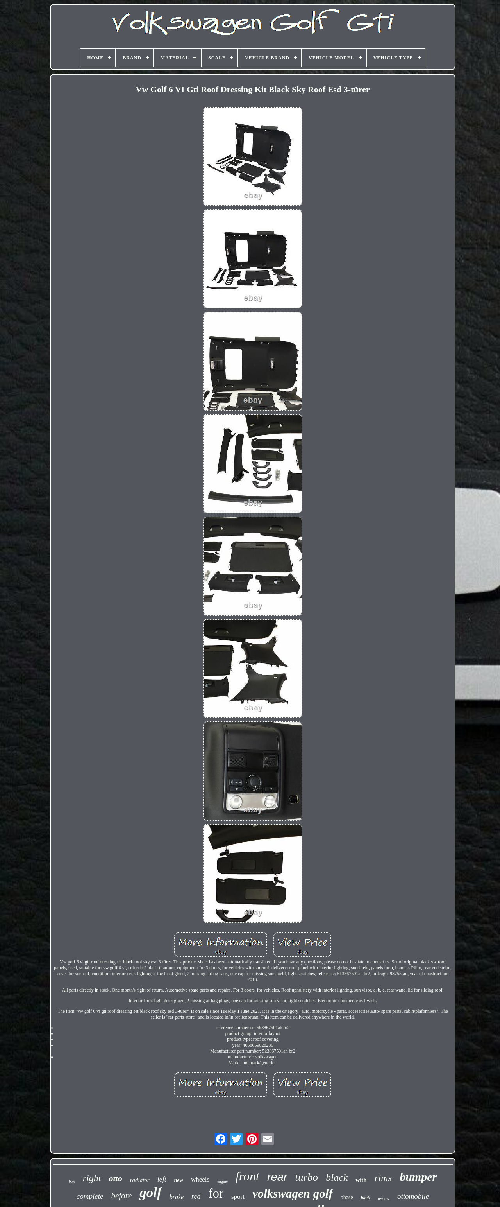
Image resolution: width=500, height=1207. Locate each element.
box (72, 1181)
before (121, 1195)
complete (90, 1196)
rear (277, 1177)
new (178, 1180)
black (337, 1177)
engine (222, 1181)
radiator (140, 1180)
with (360, 1180)
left (161, 1179)
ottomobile (413, 1196)
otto (115, 1178)
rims (383, 1178)
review (383, 1198)
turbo (306, 1177)
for (215, 1193)
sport (238, 1196)
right (92, 1178)
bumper (418, 1176)
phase (347, 1197)
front (247, 1176)
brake (177, 1197)
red (195, 1196)
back (365, 1197)
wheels (200, 1179)
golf (150, 1192)
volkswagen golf (292, 1193)
